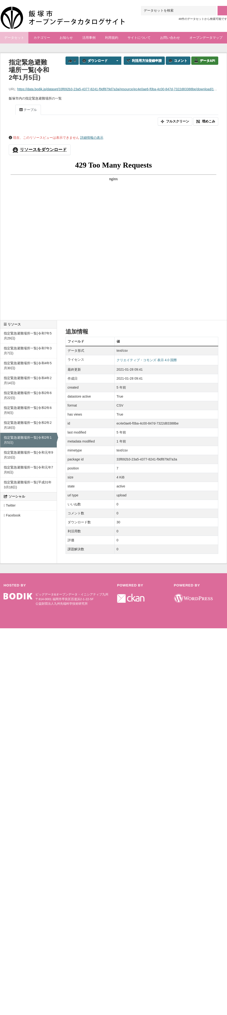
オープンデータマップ (206, 37)
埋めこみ (205, 121)
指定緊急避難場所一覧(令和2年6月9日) (28, 410)
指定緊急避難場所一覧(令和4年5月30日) (28, 365)
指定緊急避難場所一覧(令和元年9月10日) (28, 455)
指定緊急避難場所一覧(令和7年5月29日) (28, 335)
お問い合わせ (170, 37)
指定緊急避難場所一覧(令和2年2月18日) (28, 425)
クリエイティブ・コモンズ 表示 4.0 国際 (147, 360)
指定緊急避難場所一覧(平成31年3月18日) (28, 484)
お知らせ (66, 37)
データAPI (204, 60)
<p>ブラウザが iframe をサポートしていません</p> (113, 235)
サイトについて (139, 37)
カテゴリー (42, 37)
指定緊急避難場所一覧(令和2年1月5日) (28, 440)
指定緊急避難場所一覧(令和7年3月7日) (28, 350)
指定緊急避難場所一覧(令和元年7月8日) (28, 469)
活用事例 (89, 37)
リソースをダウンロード (40, 149)
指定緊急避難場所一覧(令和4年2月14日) (28, 380)
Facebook (12, 515)
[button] (115, 60)
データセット (14, 37)
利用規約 (111, 37)
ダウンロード (95, 60)
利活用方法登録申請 (144, 60)
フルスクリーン (175, 121)
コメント (178, 60)
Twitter (10, 505)
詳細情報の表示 (91, 137)
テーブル (28, 110)
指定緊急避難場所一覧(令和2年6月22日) (28, 395)
